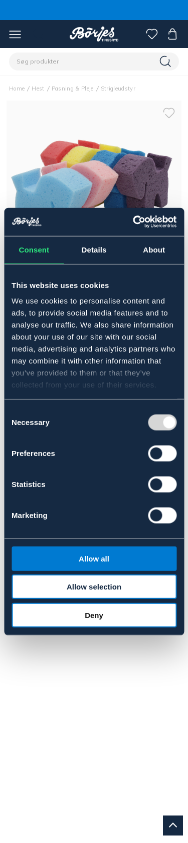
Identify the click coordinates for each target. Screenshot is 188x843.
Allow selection (94, 586)
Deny (94, 614)
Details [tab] (94, 249)
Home (17, 88)
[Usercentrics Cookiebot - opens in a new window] (133, 222)
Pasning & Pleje (73, 88)
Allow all (94, 558)
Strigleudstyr (118, 88)
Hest (38, 88)
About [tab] (154, 249)
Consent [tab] (34, 249)
